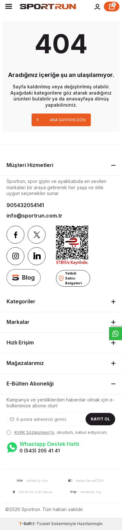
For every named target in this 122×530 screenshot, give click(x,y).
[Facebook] (15, 235)
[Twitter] (37, 235)
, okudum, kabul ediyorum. (57, 432)
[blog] (24, 277)
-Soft (26, 523)
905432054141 (25, 205)
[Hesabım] (97, 6)
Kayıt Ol (100, 418)
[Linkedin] (37, 256)
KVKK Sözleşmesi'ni (34, 432)
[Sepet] (111, 6)
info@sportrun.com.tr (34, 215)
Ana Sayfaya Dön (61, 119)
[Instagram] (15, 256)
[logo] (48, 6)
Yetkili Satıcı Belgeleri (70, 278)
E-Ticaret (41, 523)
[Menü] (8, 6)
